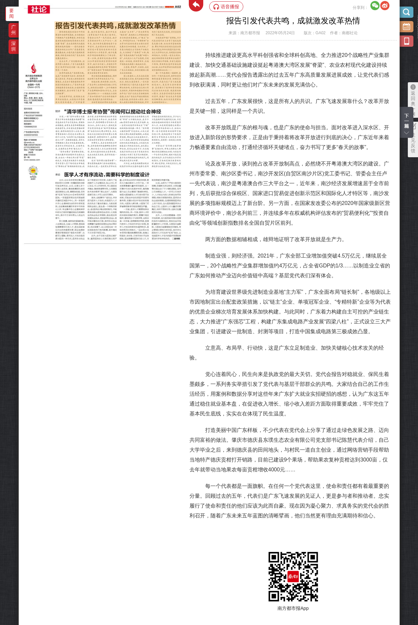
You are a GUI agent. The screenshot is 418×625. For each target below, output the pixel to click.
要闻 (11, 13)
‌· (55, 24)
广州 (13, 29)
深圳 (13, 46)
